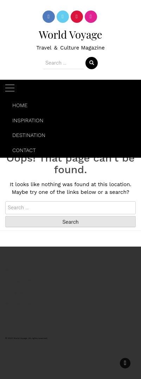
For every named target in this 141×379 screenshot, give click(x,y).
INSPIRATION (27, 120)
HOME (19, 105)
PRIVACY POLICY (26, 303)
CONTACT (24, 150)
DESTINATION (28, 135)
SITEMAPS (18, 281)
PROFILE (16, 270)
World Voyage (70, 34)
